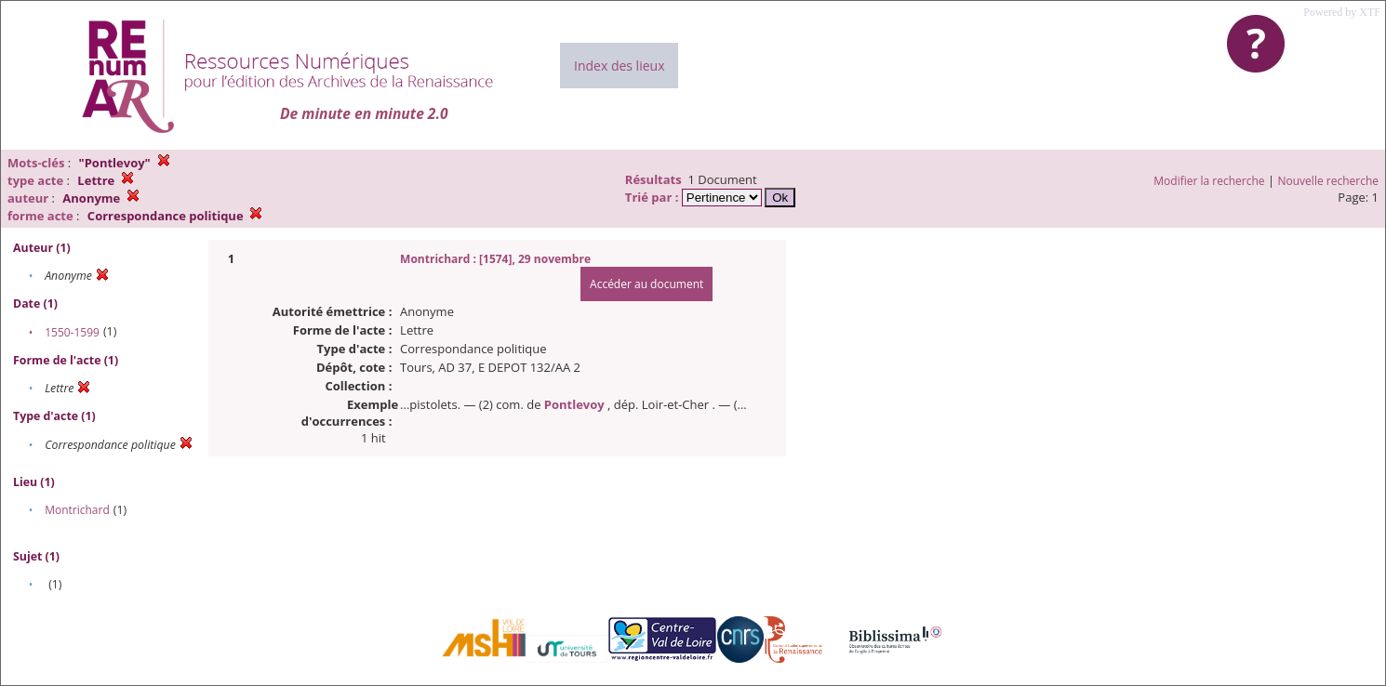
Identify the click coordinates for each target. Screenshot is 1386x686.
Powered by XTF (1341, 12)
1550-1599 (72, 332)
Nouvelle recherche (1328, 181)
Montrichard (77, 510)
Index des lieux (619, 65)
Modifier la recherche (1208, 181)
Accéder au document (646, 284)
